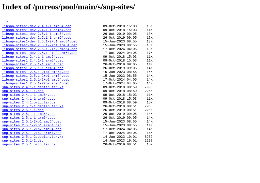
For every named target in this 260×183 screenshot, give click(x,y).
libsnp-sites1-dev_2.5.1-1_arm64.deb (36, 41)
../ (5, 23)
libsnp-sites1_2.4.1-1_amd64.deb (32, 64)
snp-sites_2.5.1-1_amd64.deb (29, 132)
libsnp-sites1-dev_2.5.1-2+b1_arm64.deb (39, 50)
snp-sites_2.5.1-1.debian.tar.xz (32, 123)
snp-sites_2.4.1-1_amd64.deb (29, 110)
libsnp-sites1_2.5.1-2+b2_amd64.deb (35, 91)
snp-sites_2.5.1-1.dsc (23, 128)
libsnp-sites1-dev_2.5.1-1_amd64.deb (36, 36)
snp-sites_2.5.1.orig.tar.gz (29, 169)
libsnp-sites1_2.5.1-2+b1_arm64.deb (35, 87)
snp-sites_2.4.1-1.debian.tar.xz (32, 100)
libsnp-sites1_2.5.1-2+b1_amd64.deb (35, 82)
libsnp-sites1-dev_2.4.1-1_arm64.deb (36, 32)
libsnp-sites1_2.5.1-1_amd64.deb (32, 73)
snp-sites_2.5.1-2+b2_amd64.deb (31, 151)
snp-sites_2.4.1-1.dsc (23, 105)
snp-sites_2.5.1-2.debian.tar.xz (32, 160)
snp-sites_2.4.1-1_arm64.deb (29, 114)
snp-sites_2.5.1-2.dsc (23, 164)
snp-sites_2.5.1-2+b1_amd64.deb (31, 142)
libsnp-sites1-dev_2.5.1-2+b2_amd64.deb (39, 55)
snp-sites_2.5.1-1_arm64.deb (29, 137)
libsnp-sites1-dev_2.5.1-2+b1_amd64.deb (39, 45)
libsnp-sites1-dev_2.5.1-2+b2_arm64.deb (39, 59)
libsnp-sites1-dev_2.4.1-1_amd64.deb (36, 27)
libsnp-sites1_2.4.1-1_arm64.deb (32, 68)
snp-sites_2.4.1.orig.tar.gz (29, 119)
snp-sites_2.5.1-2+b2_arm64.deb (31, 155)
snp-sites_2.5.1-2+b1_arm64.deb (31, 146)
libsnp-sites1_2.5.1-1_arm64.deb (32, 77)
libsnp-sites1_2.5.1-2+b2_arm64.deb (35, 96)
